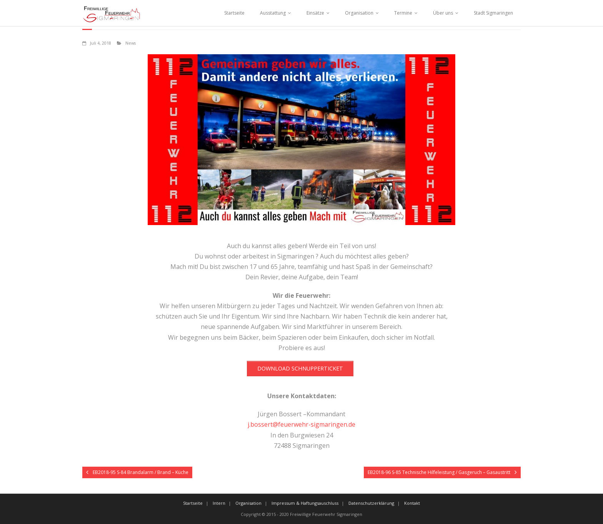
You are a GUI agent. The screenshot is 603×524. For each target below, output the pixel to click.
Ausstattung (273, 13)
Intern (219, 503)
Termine (403, 13)
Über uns (443, 13)
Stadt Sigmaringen (493, 13)
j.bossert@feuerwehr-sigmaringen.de (301, 424)
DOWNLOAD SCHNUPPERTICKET (300, 368)
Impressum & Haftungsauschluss (305, 503)
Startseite (234, 13)
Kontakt (412, 503)
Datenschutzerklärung (371, 503)
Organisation (359, 13)
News (130, 43)
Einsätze (315, 13)
